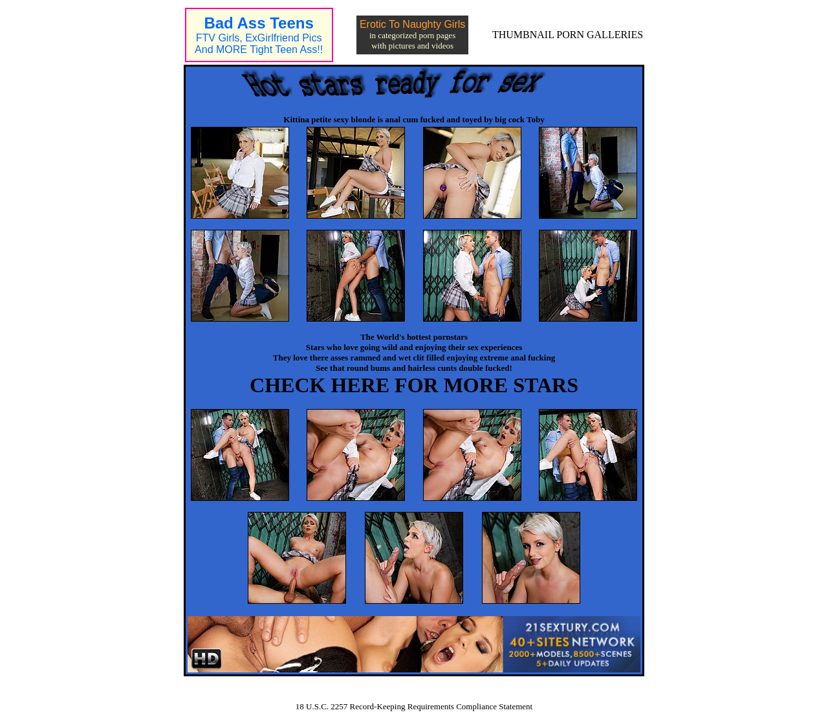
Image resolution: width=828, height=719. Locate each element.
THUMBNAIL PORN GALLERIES (567, 34)
